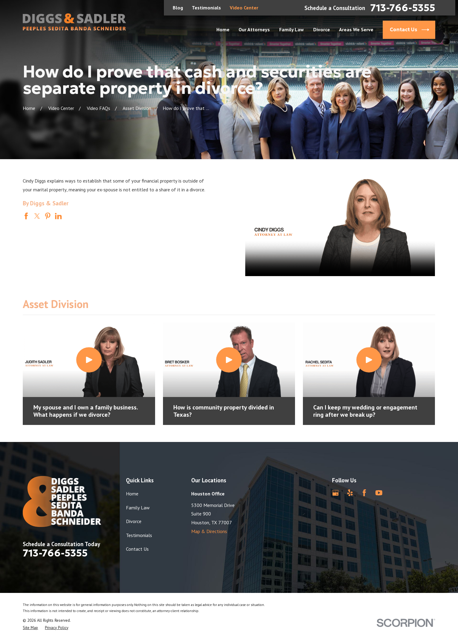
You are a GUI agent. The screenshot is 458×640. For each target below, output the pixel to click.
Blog (178, 8)
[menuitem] (30, 627)
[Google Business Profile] (335, 492)
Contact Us (137, 549)
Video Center (244, 8)
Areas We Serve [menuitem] (356, 29)
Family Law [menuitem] (291, 29)
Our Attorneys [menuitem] (254, 29)
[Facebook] (364, 492)
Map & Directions (209, 531)
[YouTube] (378, 492)
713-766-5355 (402, 8)
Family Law (138, 508)
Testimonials (206, 8)
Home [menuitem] (222, 29)
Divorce (133, 521)
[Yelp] (350, 492)
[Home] (74, 22)
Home (132, 494)
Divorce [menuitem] (321, 29)
